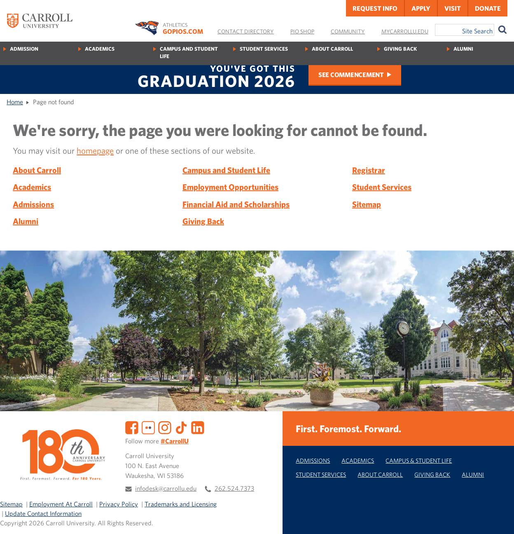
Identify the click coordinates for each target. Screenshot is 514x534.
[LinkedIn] (197, 427)
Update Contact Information (43, 513)
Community (348, 31)
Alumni (463, 49)
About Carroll (332, 49)
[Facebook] (131, 427)
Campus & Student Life (419, 460)
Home (15, 101)
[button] (498, 518)
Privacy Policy (118, 504)
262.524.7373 (234, 488)
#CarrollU (175, 441)
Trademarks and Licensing (181, 504)
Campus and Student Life (189, 52)
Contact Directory (245, 31)
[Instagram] (164, 427)
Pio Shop (302, 31)
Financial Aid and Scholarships (236, 204)
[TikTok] (181, 427)
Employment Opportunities (230, 187)
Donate (488, 8)
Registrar (368, 170)
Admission (24, 49)
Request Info (375, 8)
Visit (452, 8)
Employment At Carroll (61, 504)
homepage (95, 150)
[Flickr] (148, 427)
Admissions (33, 204)
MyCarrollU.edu (404, 31)
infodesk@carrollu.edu (165, 488)
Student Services (264, 49)
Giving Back (400, 49)
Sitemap (366, 204)
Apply (420, 8)
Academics (99, 49)
